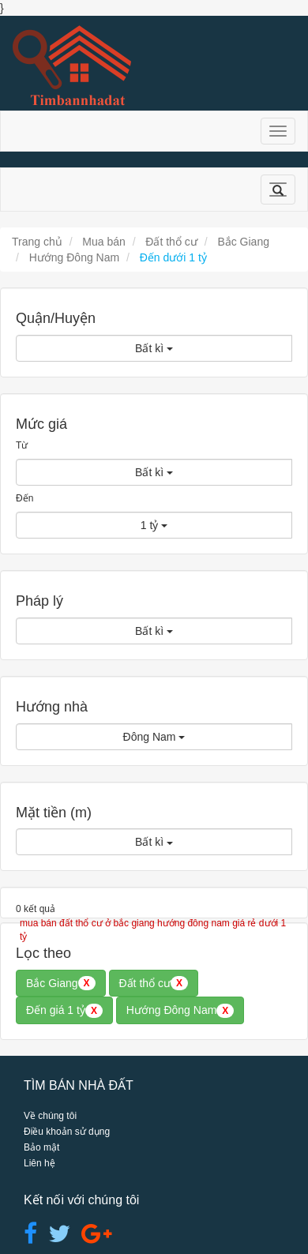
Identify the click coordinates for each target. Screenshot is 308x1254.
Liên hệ (39, 1163)
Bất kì (154, 348)
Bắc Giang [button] (61, 983)
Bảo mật (41, 1147)
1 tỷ (154, 525)
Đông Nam (154, 736)
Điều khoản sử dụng (67, 1131)
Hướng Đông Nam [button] (180, 1011)
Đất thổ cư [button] (153, 983)
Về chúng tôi (50, 1115)
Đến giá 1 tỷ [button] (64, 1011)
